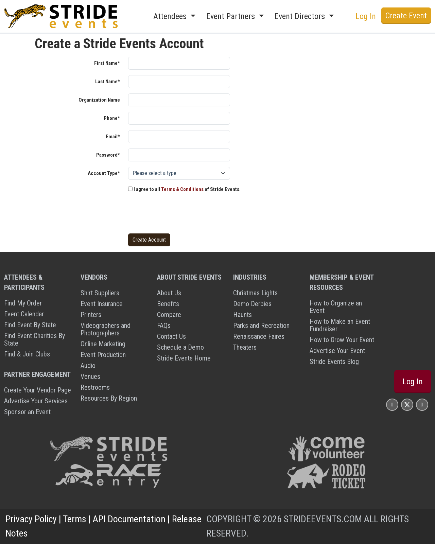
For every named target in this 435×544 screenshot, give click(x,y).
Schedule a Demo (180, 347)
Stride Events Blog (334, 361)
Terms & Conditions (182, 189)
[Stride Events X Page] (407, 404)
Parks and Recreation (261, 325)
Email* (113, 137)
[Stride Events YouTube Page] (422, 404)
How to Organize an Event (336, 307)
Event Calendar (24, 314)
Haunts (242, 315)
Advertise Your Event (337, 351)
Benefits (168, 304)
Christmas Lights (255, 293)
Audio (88, 366)
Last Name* (107, 81)
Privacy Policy (31, 519)
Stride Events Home (184, 358)
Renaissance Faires (258, 336)
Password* (108, 155)
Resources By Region (109, 398)
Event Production (103, 355)
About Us (169, 293)
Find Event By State (30, 325)
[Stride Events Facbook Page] (392, 404)
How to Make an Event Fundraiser (340, 325)
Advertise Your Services (36, 401)
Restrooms (95, 387)
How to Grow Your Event (342, 340)
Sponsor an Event (27, 412)
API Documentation (129, 519)
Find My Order (23, 303)
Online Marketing (103, 344)
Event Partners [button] (231, 16)
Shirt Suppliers (100, 293)
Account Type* (104, 173)
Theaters (245, 347)
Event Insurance (102, 304)
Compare (169, 315)
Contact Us (171, 336)
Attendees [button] (171, 16)
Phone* (112, 118)
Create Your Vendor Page (37, 390)
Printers (91, 315)
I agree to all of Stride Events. (184, 189)
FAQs (164, 325)
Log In (365, 16)
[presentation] (179, 214)
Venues (90, 376)
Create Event (406, 15)
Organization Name (99, 100)
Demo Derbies (252, 304)
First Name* (107, 63)
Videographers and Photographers (105, 329)
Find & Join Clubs (27, 354)
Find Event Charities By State (34, 339)
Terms (74, 519)
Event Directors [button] (301, 16)
